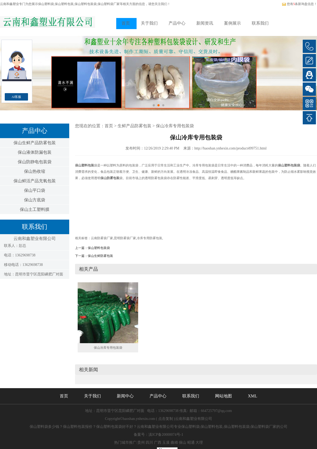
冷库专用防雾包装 (149, 238)
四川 (149, 443)
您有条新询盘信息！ (299, 4)
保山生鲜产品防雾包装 (34, 142)
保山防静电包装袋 (35, 162)
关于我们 (149, 23)
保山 (182, 443)
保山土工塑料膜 (34, 209)
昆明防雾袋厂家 (125, 238)
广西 (157, 443)
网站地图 (223, 396)
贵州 (141, 443)
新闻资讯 (204, 23)
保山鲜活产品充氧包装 (34, 181)
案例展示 (232, 23)
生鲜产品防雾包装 (134, 126)
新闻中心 (125, 396)
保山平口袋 (34, 190)
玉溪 (166, 443)
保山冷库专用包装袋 (175, 126)
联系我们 (260, 23)
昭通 (191, 443)
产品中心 (177, 23)
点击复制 (165, 419)
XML (252, 396)
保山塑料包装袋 (99, 248)
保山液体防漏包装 (35, 152)
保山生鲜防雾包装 (100, 256)
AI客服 (16, 97)
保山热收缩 (34, 171)
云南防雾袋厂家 (102, 238)
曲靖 (174, 443)
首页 (126, 23)
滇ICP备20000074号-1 (165, 435)
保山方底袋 (34, 200)
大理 (199, 443)
